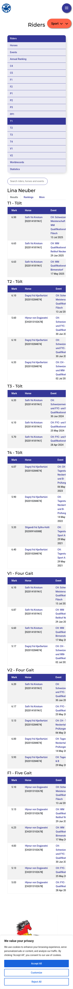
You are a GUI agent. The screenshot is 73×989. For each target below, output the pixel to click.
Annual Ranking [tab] (18, 59)
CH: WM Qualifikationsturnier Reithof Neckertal (61, 247)
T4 (11, 141)
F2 (11, 86)
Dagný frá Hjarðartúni (36, 295)
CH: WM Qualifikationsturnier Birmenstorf (61, 265)
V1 (11, 148)
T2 (11, 128)
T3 (11, 134)
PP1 (12, 114)
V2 (11, 155)
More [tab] (42, 197)
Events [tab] (13, 52)
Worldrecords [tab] (17, 162)
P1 (11, 93)
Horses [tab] (14, 45)
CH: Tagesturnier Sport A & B (64, 531)
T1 (11, 121)
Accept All (36, 963)
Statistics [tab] (15, 169)
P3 (11, 107)
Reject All (36, 981)
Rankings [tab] (28, 197)
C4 (11, 66)
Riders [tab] (13, 38)
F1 (11, 79)
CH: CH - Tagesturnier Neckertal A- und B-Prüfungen (64, 474)
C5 (11, 73)
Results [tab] (14, 197)
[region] (36, 962)
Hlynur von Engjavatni (36, 317)
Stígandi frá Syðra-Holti (37, 527)
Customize (36, 972)
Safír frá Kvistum (34, 217)
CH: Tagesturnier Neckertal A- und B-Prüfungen (64, 505)
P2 (11, 100)
